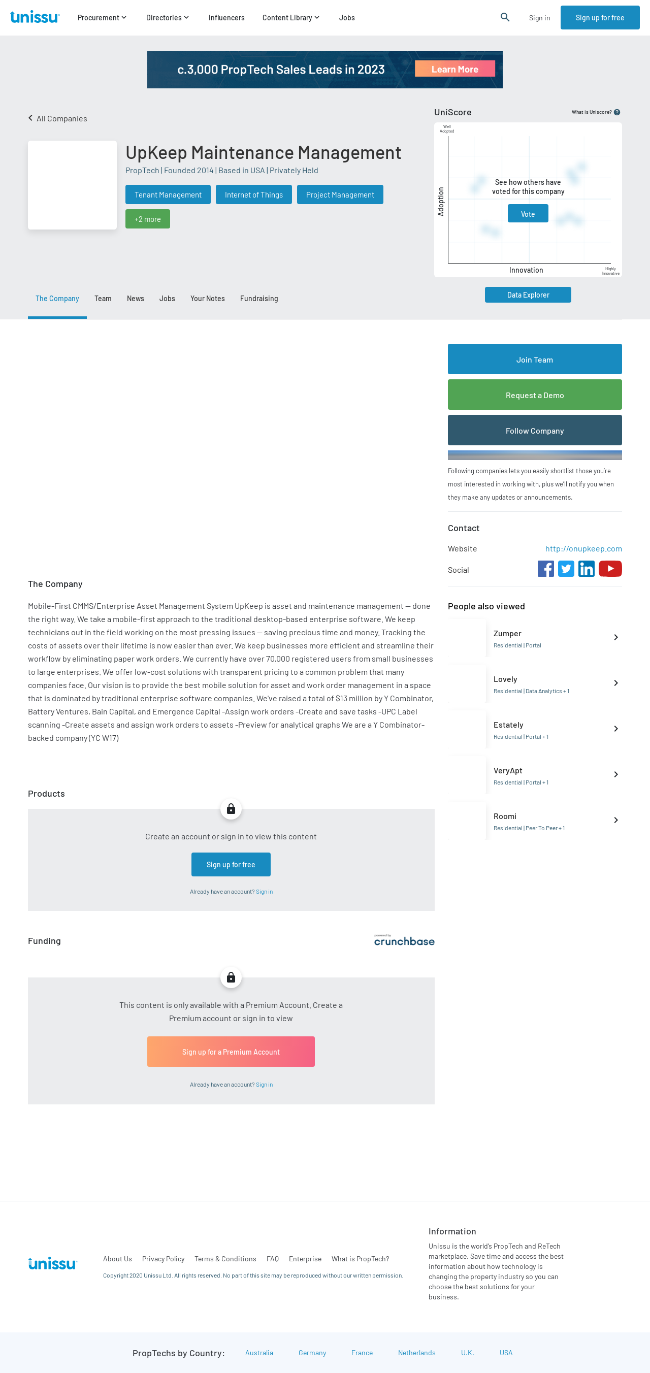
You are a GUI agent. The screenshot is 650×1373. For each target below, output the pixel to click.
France (362, 1352)
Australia (259, 1352)
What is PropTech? (360, 1258)
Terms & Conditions (225, 1258)
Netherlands (417, 1352)
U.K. (467, 1352)
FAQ (273, 1258)
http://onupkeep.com (583, 548)
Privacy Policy (163, 1258)
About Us (117, 1258)
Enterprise (305, 1258)
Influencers (227, 18)
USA (506, 1352)
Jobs (347, 18)
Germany (312, 1352)
